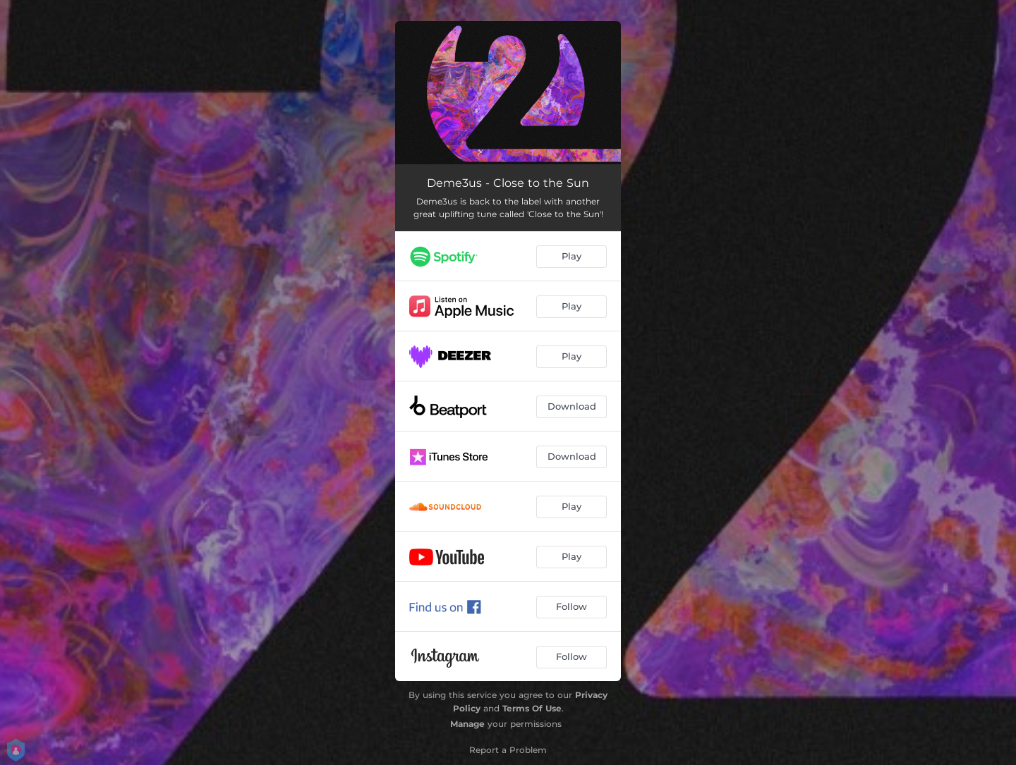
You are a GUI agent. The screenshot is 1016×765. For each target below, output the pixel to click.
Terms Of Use (532, 708)
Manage (467, 723)
